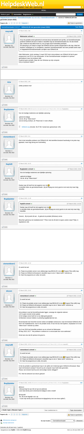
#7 (81, 263)
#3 (81, 109)
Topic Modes (79, 27)
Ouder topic (7, 410)
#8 (81, 290)
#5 (81, 163)
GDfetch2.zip (26, 127)
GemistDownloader (48, 17)
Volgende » (25, 23)
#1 (81, 30)
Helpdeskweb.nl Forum (8, 17)
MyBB (13, 430)
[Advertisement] (42, 74)
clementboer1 (9, 137)
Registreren (27, 14)
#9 (81, 344)
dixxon (9, 291)
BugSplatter (9, 109)
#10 (81, 382)
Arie (9, 82)
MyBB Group (27, 430)
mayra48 (9, 31)
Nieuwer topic (17, 410)
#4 (81, 136)
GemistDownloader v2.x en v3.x (29, 17)
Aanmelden (18, 14)
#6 (81, 198)
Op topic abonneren (8, 422)
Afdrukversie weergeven (10, 420)
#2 (81, 81)
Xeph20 (9, 164)
